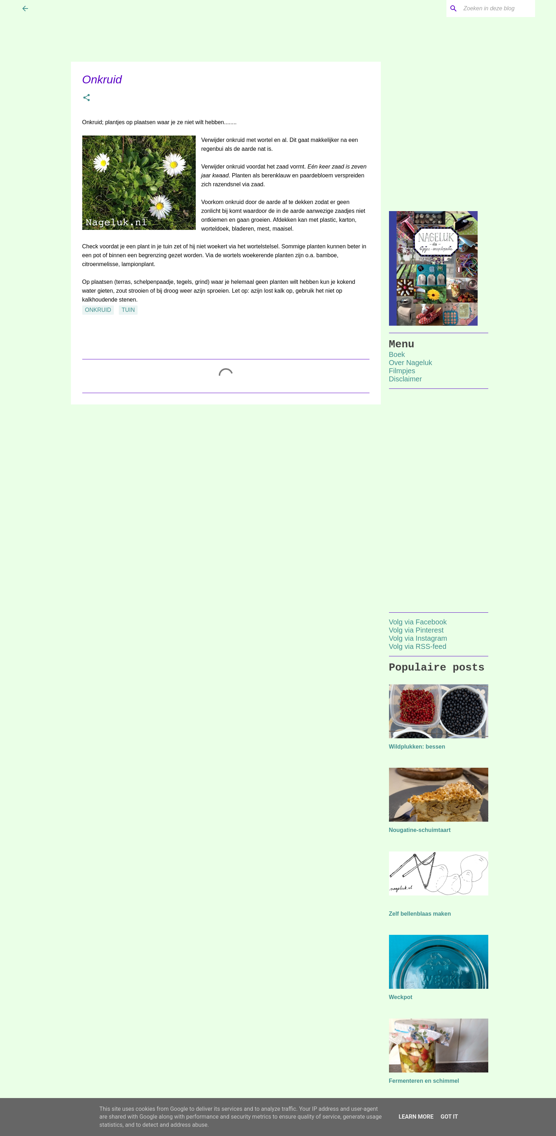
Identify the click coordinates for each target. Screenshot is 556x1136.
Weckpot (400, 997)
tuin (128, 310)
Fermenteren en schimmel (424, 1081)
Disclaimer (405, 379)
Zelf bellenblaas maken (420, 914)
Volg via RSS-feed (417, 646)
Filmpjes (402, 371)
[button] (86, 98)
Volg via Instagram (418, 638)
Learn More (416, 1116)
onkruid (98, 310)
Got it (449, 1116)
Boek (397, 354)
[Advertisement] (226, 464)
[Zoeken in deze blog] (498, 8)
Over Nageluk (410, 362)
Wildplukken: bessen (417, 747)
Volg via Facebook (418, 622)
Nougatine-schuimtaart (420, 830)
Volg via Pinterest (416, 630)
